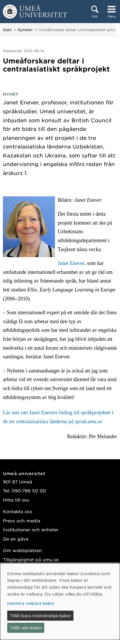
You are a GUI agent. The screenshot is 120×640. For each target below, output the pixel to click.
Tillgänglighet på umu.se (31, 559)
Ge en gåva (15, 538)
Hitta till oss (16, 499)
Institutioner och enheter (30, 529)
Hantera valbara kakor (31, 603)
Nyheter (25, 29)
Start (7, 29)
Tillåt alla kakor (26, 627)
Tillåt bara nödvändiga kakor (40, 615)
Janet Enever (71, 263)
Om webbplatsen (22, 550)
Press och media (21, 520)
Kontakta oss (17, 511)
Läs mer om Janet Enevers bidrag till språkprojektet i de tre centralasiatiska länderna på (58, 417)
